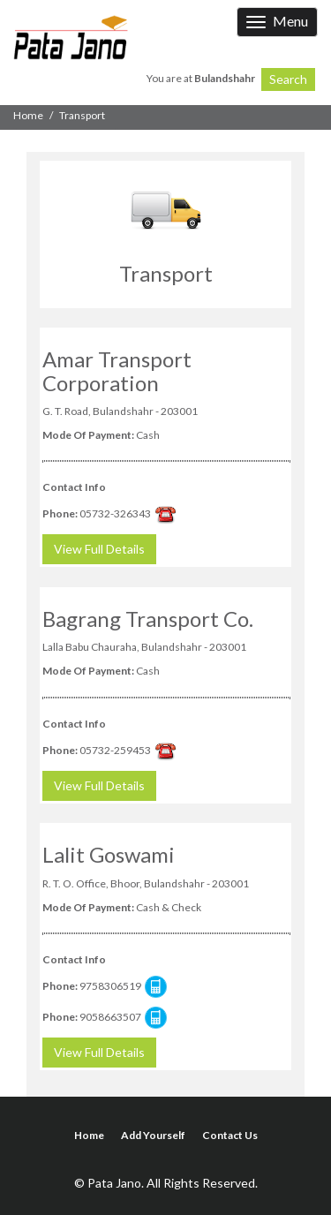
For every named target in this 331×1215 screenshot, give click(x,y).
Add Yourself (153, 1135)
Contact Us (230, 1135)
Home (28, 115)
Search (288, 79)
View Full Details (99, 548)
